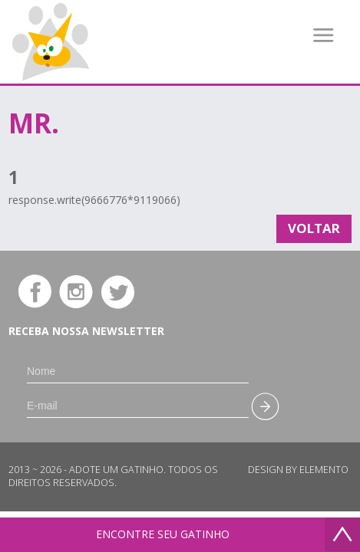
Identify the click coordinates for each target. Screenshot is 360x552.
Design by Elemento (298, 469)
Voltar (314, 228)
